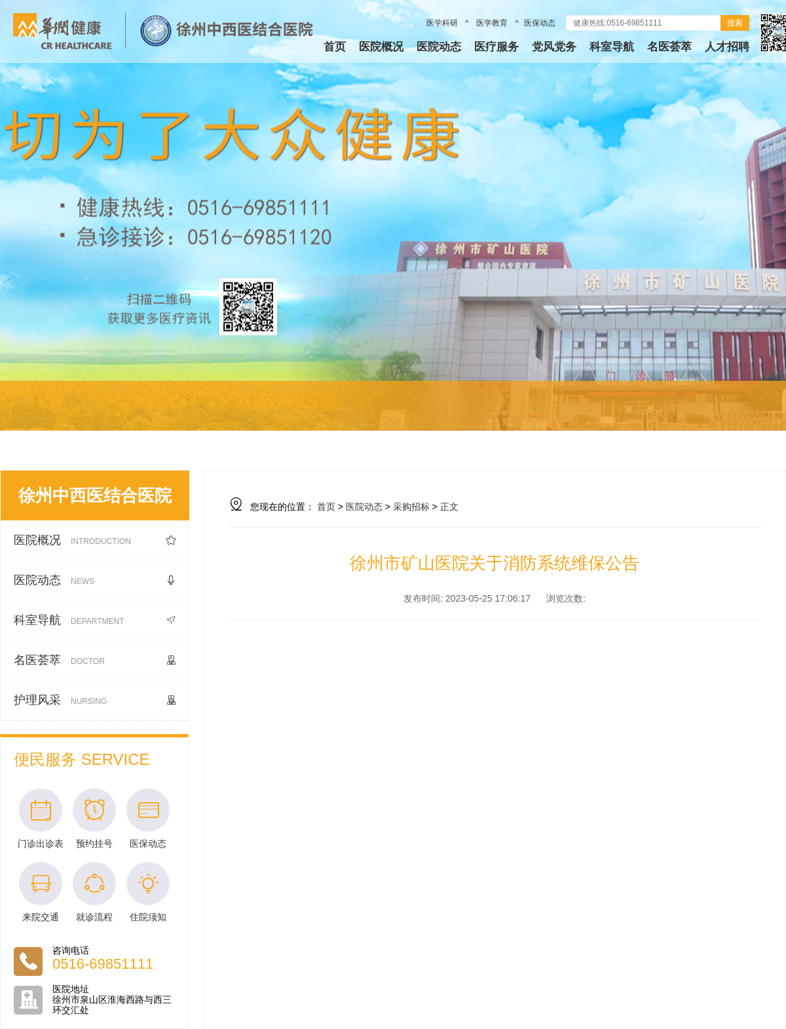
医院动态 (439, 47)
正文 (449, 506)
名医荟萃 (669, 47)
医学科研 (443, 23)
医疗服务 (496, 47)
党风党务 (554, 47)
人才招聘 (727, 47)
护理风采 (95, 700)
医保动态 (539, 23)
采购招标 (411, 506)
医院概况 (381, 47)
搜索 (735, 23)
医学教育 (492, 23)
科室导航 (612, 47)
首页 (335, 47)
